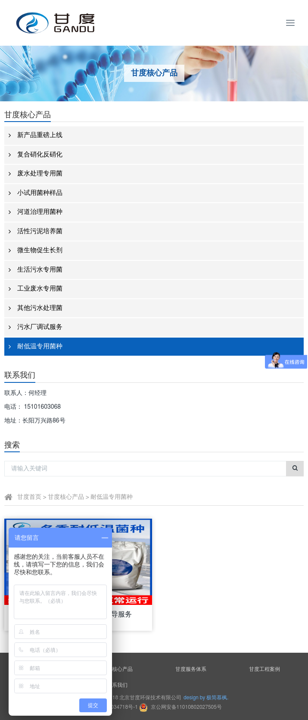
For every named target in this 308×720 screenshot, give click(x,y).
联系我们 (117, 685)
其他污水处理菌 (35, 308)
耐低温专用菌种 (35, 347)
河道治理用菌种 (35, 212)
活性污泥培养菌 (35, 232)
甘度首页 (29, 497)
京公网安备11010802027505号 (180, 707)
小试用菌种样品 (35, 193)
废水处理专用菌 (35, 174)
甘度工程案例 (264, 669)
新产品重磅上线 (35, 136)
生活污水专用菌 (35, 270)
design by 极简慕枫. (206, 697)
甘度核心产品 (66, 497)
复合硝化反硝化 (35, 155)
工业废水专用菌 (35, 289)
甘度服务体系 (190, 669)
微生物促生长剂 (35, 251)
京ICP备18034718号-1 (112, 707)
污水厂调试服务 (35, 327)
